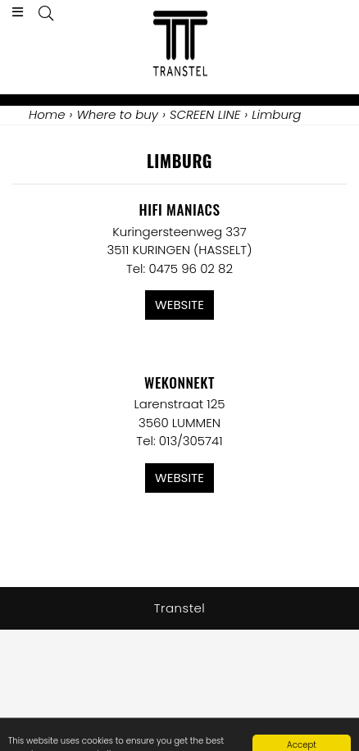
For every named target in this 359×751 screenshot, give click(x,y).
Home (47, 114)
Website (179, 304)
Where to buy (117, 114)
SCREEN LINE (205, 114)
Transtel (180, 608)
